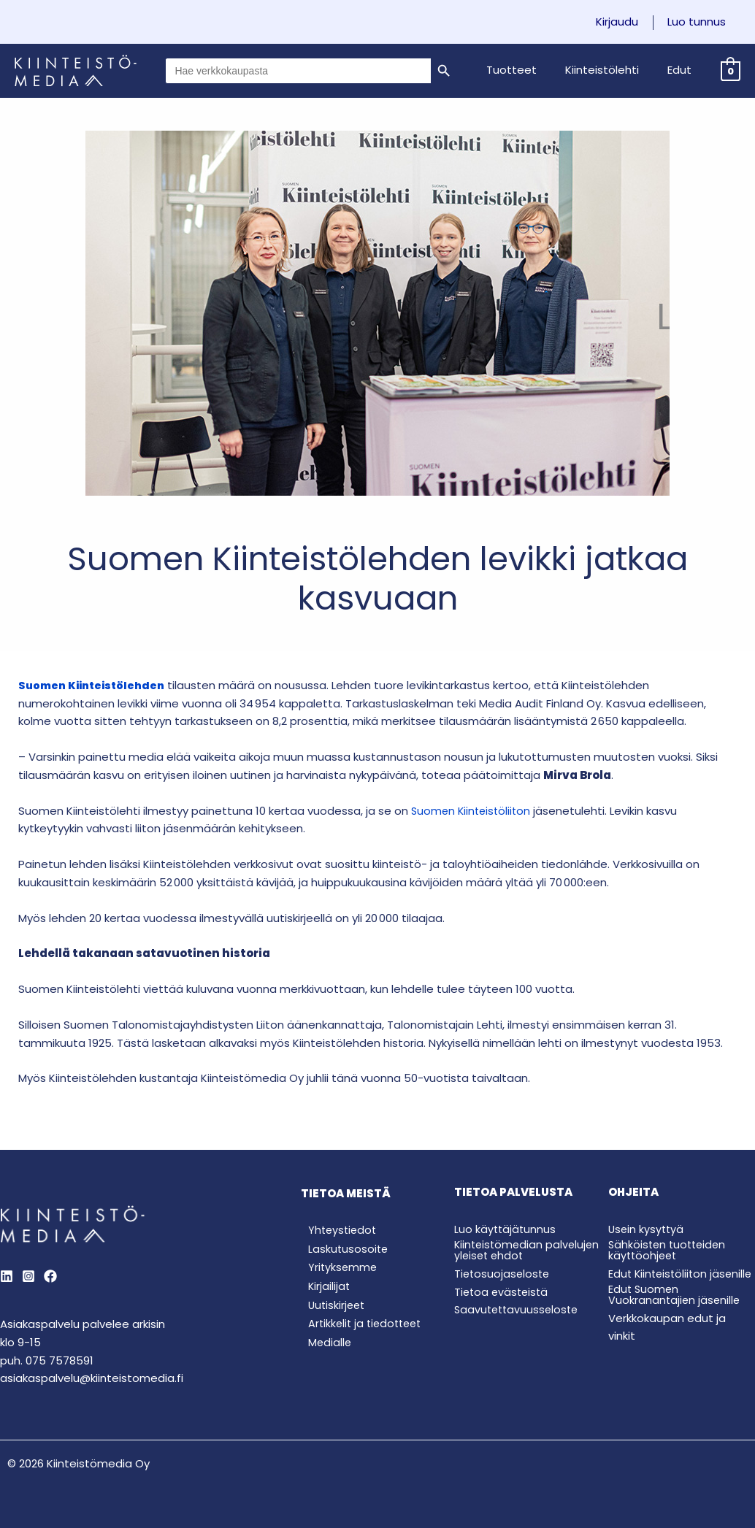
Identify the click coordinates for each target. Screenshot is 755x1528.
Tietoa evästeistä (503, 1291)
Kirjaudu (627, 22)
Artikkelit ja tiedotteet (361, 1328)
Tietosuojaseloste (503, 1273)
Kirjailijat (322, 1289)
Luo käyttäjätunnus (506, 1229)
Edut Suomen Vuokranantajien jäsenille (675, 1302)
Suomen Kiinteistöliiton (473, 810)
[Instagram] (28, 1276)
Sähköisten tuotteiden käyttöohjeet (669, 1250)
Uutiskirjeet (331, 1308)
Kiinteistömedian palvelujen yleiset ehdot (519, 1250)
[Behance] (50, 1276)
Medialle (323, 1348)
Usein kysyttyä (647, 1229)
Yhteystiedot (336, 1230)
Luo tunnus (700, 22)
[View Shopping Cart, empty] (730, 70)
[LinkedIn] (6, 1276)
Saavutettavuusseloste (518, 1309)
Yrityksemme (336, 1270)
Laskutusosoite (342, 1250)
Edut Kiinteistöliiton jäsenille (659, 1276)
